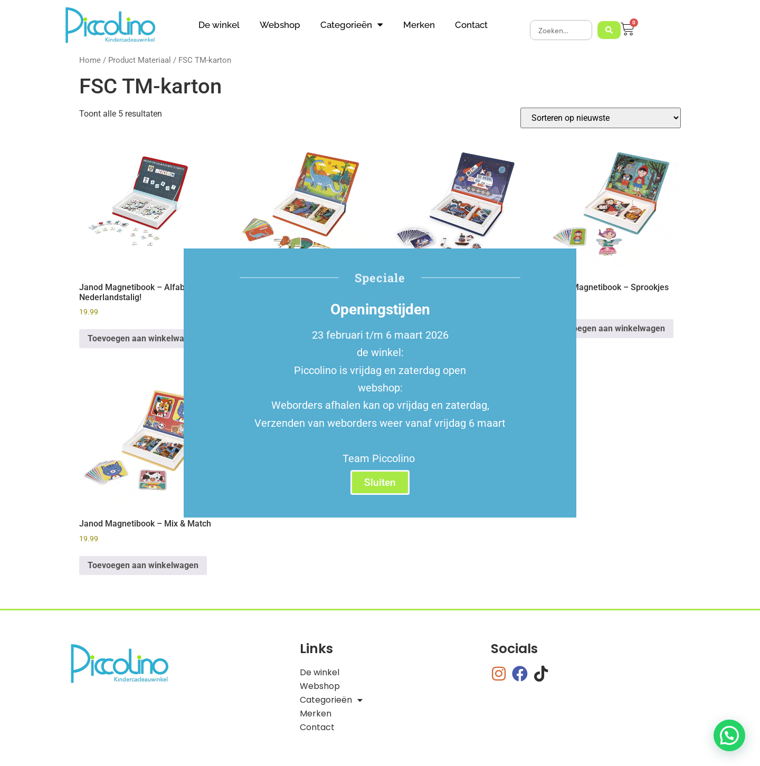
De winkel (219, 25)
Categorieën (351, 24)
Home (90, 60)
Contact (471, 25)
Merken (419, 25)
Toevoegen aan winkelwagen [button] (143, 338)
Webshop (280, 25)
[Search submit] (609, 30)
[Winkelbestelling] (600, 118)
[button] (729, 735)
